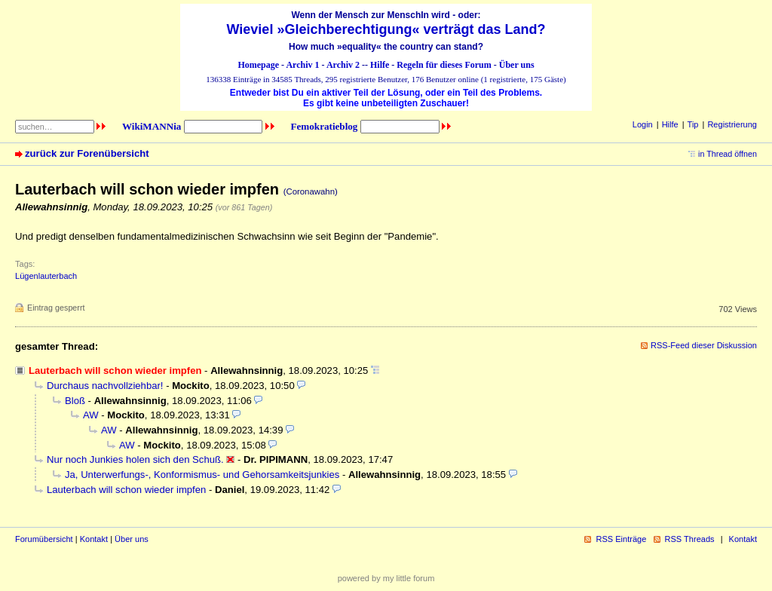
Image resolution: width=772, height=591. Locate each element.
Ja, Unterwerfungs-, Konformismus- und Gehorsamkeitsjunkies (202, 474)
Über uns (517, 65)
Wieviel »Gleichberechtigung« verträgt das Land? (386, 29)
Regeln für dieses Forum (444, 65)
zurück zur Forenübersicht (87, 153)
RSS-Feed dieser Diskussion (704, 345)
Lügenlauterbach (46, 275)
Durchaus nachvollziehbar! (105, 385)
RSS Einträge (621, 539)
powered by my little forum (386, 578)
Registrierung (732, 124)
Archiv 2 (343, 65)
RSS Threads (690, 539)
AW (91, 415)
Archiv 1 (302, 65)
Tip (693, 124)
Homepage (258, 65)
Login (643, 124)
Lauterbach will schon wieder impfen (126, 489)
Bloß (75, 400)
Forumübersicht (44, 539)
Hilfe (379, 65)
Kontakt (94, 539)
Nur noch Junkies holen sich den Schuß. (135, 459)
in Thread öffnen (727, 153)
